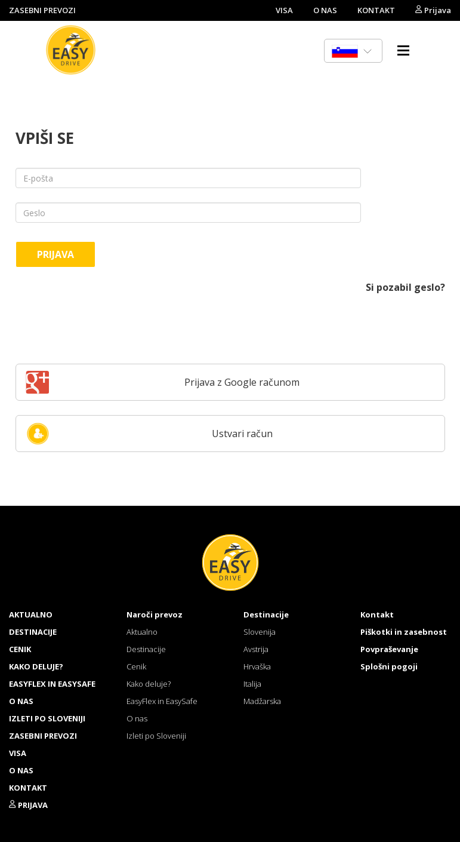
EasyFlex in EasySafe (52, 683)
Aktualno (31, 614)
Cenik (20, 649)
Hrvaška (257, 666)
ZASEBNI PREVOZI (42, 10)
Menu (403, 50)
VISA (284, 10)
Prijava (433, 10)
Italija (252, 683)
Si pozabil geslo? (405, 287)
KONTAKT (376, 10)
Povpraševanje (389, 649)
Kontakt (377, 614)
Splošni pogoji (389, 666)
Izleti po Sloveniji (47, 718)
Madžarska (262, 701)
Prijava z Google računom (163, 382)
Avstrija (255, 649)
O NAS (325, 10)
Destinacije (33, 631)
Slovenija (259, 631)
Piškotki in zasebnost (403, 631)
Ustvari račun (149, 433)
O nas (21, 701)
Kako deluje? (36, 666)
